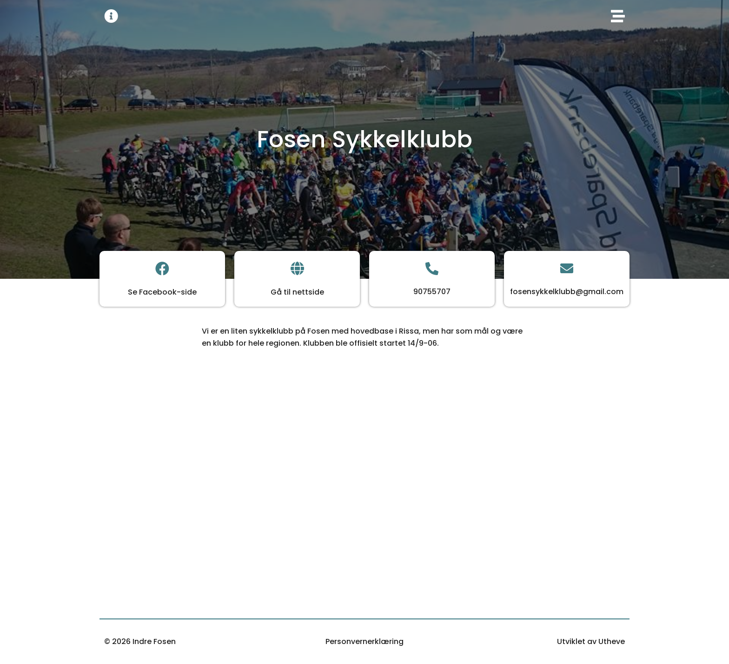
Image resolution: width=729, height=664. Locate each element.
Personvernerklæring (364, 641)
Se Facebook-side (162, 292)
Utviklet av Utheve (591, 641)
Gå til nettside (297, 292)
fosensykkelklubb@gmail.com (566, 291)
